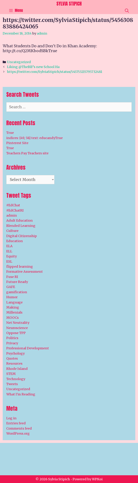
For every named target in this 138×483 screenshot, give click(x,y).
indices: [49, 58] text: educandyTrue (34, 138)
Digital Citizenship (21, 236)
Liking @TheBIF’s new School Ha (33, 67)
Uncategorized (19, 62)
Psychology (15, 353)
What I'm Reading (20, 394)
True (10, 133)
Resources (14, 363)
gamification (16, 292)
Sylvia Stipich (69, 3)
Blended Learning (20, 226)
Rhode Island (17, 369)
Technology (15, 379)
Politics (12, 338)
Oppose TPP (16, 333)
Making (12, 307)
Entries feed (16, 423)
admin (11, 215)
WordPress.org (18, 433)
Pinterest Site (17, 143)
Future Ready (17, 282)
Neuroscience (17, 328)
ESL (9, 261)
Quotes (12, 358)
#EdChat (13, 205)
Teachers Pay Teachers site (27, 153)
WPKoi (97, 479)
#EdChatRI (15, 210)
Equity (11, 256)
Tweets (12, 384)
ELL (9, 251)
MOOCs (12, 318)
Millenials (14, 312)
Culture (12, 231)
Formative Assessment (24, 271)
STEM (11, 374)
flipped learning (19, 266)
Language (14, 302)
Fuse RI (12, 277)
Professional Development (27, 348)
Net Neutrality (17, 323)
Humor (12, 297)
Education (14, 241)
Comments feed (19, 428)
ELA (9, 246)
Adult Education (19, 220)
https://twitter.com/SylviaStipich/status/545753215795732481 (54, 72)
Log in (11, 418)
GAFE (10, 287)
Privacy (12, 343)
